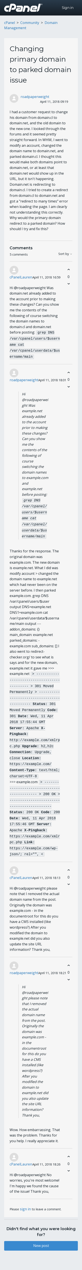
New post (41, 1226)
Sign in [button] (67, 8)
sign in (25, 1190)
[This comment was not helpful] (68, 284)
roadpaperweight (35, 96)
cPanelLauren (21, 277)
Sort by (65, 254)
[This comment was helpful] (68, 269)
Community (29, 22)
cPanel (9, 22)
